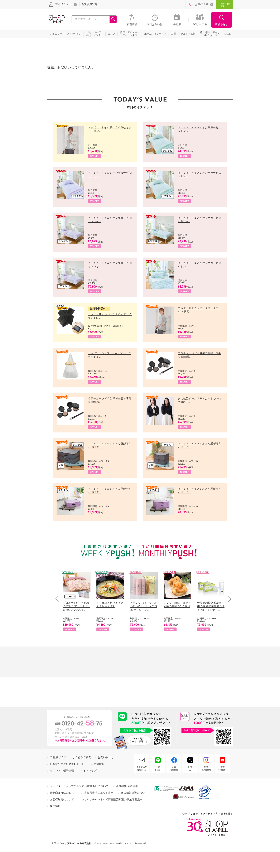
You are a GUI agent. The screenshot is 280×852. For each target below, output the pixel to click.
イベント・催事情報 (62, 770)
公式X (190, 768)
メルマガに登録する (141, 768)
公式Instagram (206, 768)
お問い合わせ (106, 757)
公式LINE (157, 768)
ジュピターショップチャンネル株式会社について (79, 786)
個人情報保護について (134, 792)
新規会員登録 (89, 4)
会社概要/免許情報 (127, 786)
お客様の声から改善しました (67, 764)
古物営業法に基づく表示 (98, 792)
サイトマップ (88, 770)
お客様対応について (62, 799)
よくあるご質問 (82, 757)
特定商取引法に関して (63, 792)
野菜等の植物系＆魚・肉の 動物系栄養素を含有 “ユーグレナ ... (211, 606)
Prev (58, 599)
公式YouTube (222, 768)
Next (228, 599)
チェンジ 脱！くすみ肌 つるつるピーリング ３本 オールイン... (143, 606)
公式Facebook (174, 768)
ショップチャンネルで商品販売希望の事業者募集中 (112, 799)
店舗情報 (99, 764)
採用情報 (55, 806)
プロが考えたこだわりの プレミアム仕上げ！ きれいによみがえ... (76, 606)
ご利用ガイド (58, 757)
